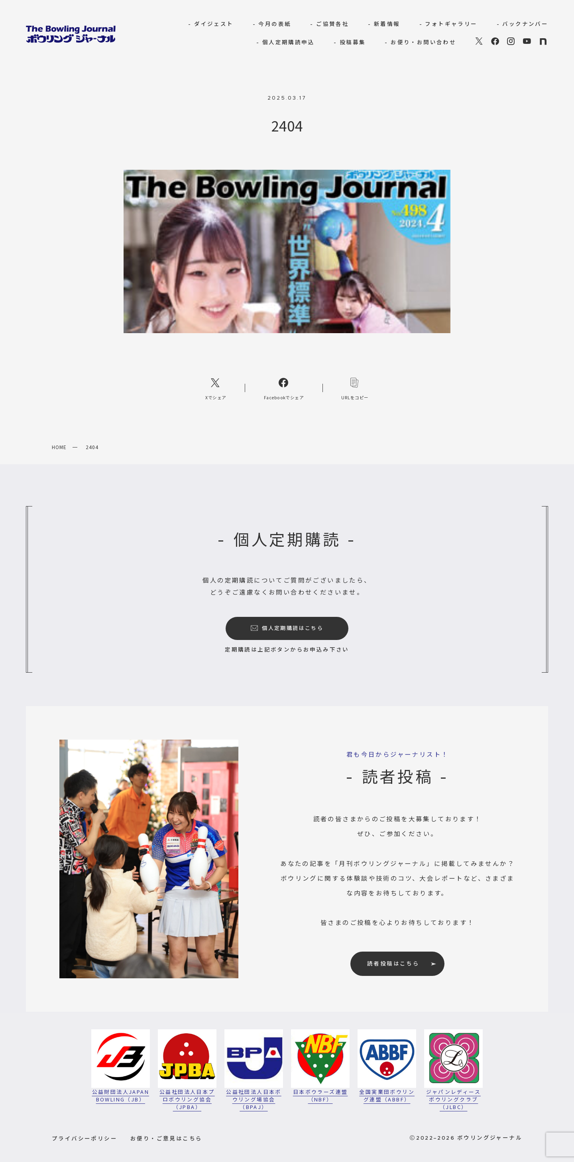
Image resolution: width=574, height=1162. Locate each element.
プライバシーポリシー (84, 1138)
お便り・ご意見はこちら (166, 1138)
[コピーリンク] (355, 388)
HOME (59, 447)
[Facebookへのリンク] (283, 388)
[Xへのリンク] (216, 388)
